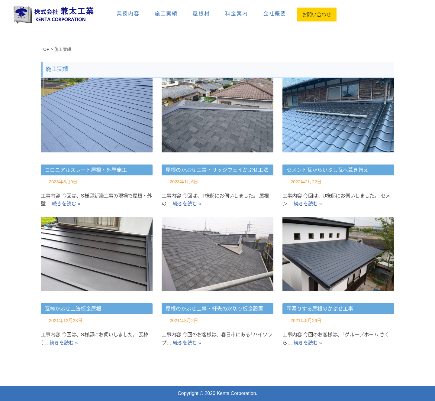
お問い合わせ (316, 14)
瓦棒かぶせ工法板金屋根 (73, 309)
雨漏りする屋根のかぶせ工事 (319, 309)
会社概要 (274, 14)
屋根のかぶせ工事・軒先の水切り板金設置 (214, 309)
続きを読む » (83, 203)
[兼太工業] (59, 14)
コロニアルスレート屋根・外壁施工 (86, 170)
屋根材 (201, 14)
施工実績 (166, 14)
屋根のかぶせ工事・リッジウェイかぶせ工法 (217, 170)
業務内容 (128, 14)
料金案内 (236, 14)
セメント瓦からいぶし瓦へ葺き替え (327, 170)
